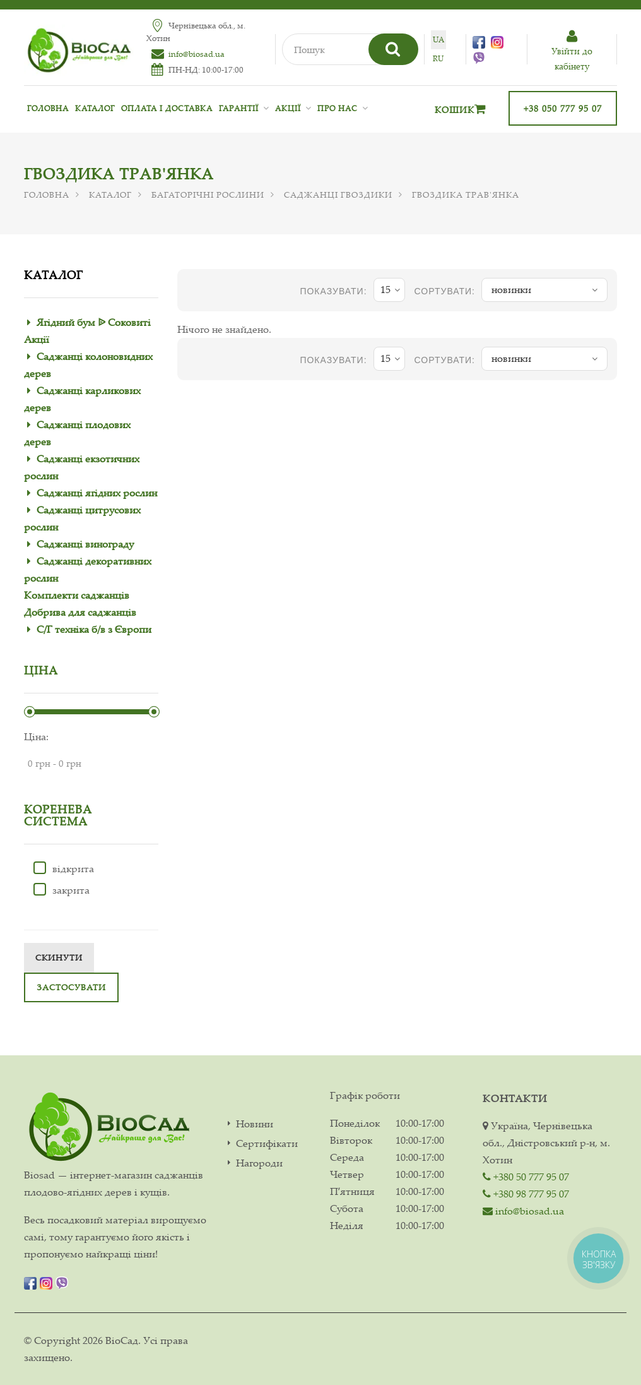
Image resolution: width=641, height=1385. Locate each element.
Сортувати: (445, 291)
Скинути (59, 957)
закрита (61, 890)
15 (390, 290)
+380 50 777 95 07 (526, 1177)
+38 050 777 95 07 (563, 108)
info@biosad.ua (196, 53)
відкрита (63, 868)
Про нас (337, 108)
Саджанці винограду (85, 544)
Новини (254, 1123)
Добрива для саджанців (80, 612)
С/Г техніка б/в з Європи (94, 629)
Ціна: (36, 736)
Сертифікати (267, 1143)
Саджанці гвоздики (338, 194)
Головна (48, 108)
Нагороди (259, 1163)
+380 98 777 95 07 (526, 1194)
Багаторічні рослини (207, 194)
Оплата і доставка (167, 108)
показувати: (333, 291)
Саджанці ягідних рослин (97, 493)
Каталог (95, 108)
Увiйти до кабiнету (572, 51)
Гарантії (239, 108)
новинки (544, 290)
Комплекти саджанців (76, 595)
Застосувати (71, 987)
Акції (288, 108)
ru (438, 58)
